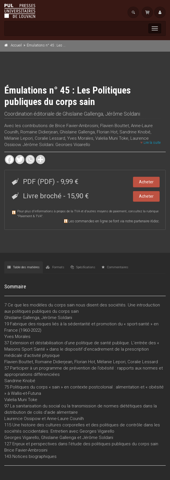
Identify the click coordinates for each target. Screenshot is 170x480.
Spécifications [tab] (83, 267)
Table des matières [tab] (23, 267)
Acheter (146, 182)
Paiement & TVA (29, 216)
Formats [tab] (55, 267)
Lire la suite (150, 143)
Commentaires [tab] (115, 267)
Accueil (16, 45)
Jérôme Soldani (122, 114)
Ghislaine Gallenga (83, 114)
